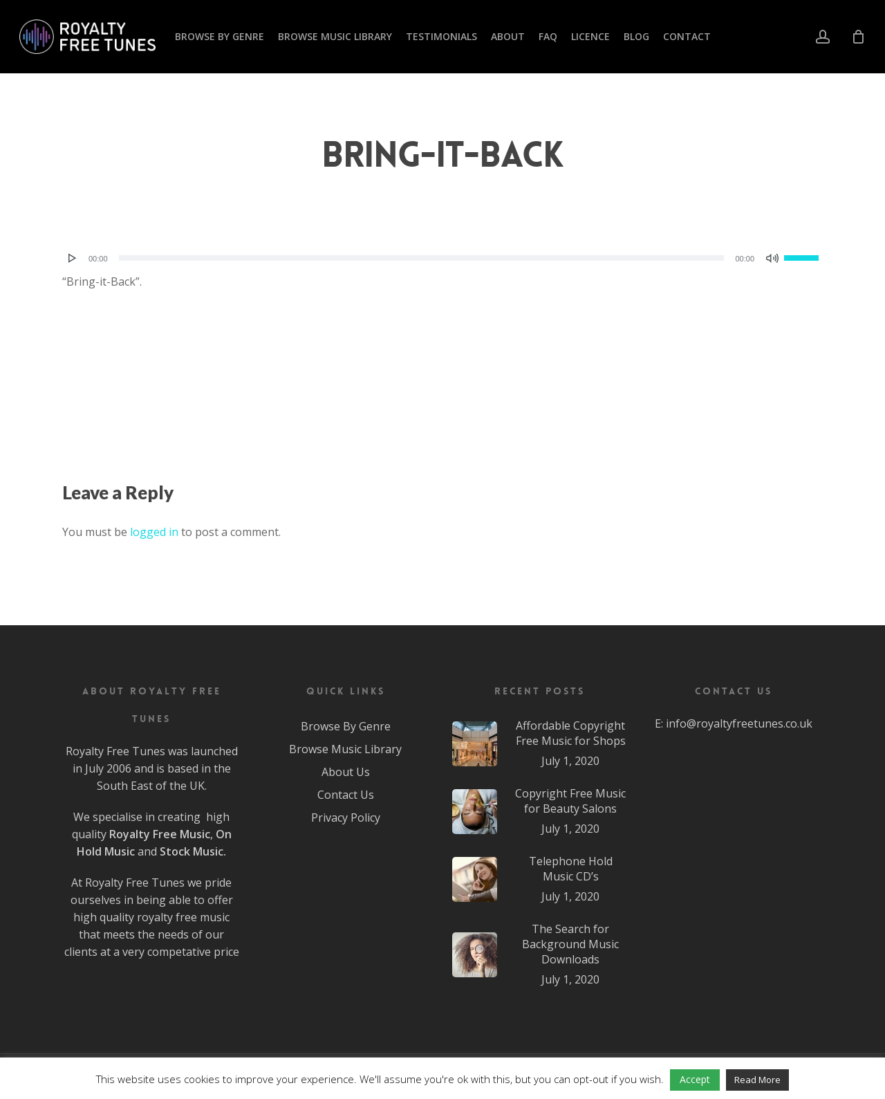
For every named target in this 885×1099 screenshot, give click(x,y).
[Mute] (772, 258)
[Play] (72, 258)
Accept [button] (695, 1079)
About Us (346, 771)
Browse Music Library (345, 749)
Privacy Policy (345, 817)
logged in (154, 531)
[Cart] (858, 36)
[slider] (422, 258)
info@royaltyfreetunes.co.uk (739, 723)
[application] (442, 258)
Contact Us (345, 794)
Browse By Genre (346, 726)
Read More (757, 1079)
